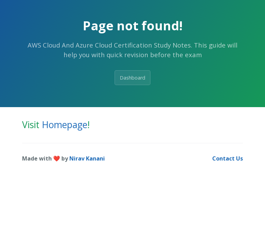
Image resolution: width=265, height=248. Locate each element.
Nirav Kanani (87, 158)
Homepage (64, 124)
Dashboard (132, 77)
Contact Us (227, 158)
